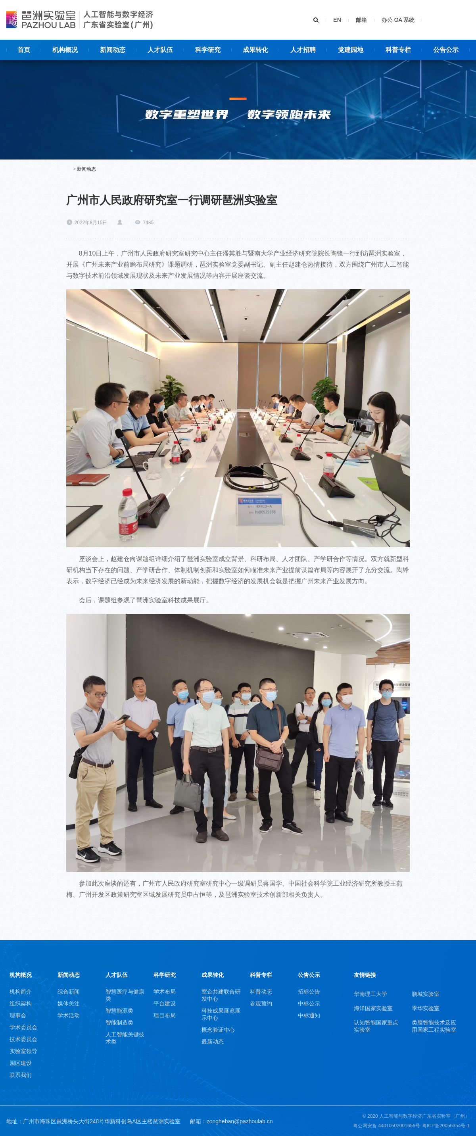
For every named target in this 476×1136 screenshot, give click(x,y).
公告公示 (309, 975)
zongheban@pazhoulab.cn (240, 1121)
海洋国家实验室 (373, 1008)
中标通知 (309, 1015)
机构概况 (21, 975)
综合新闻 (69, 991)
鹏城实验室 (426, 994)
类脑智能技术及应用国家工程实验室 (434, 1026)
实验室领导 (23, 1051)
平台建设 (165, 1003)
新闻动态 (86, 169)
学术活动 (69, 1015)
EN (337, 20)
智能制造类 (119, 1022)
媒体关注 (69, 1003)
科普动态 (261, 991)
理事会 (18, 1015)
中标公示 (309, 1003)
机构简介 (21, 991)
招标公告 (309, 991)
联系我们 (21, 1075)
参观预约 (261, 1003)
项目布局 (165, 1015)
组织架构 (21, 1003)
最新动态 (213, 1041)
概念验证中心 (218, 1029)
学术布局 (165, 991)
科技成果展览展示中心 (221, 1014)
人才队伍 (117, 975)
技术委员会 (23, 1039)
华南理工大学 (370, 994)
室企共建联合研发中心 (221, 995)
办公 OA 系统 (398, 20)
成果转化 (213, 975)
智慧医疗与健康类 (125, 995)
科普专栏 (261, 975)
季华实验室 (426, 1008)
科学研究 (165, 975)
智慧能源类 (119, 1010)
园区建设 (21, 1063)
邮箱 (361, 20)
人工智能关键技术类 (125, 1038)
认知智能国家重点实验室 (376, 1026)
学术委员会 (23, 1027)
